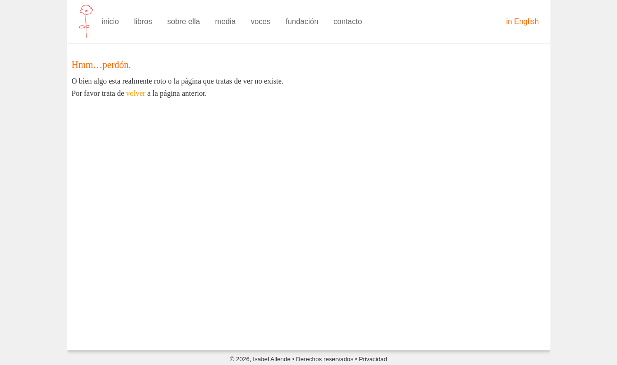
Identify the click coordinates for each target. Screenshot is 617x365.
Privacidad (373, 359)
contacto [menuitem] (347, 21)
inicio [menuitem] (110, 21)
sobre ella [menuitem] (183, 21)
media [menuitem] (225, 21)
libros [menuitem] (143, 21)
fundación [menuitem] (302, 21)
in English (522, 21)
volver (135, 93)
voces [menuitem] (260, 21)
